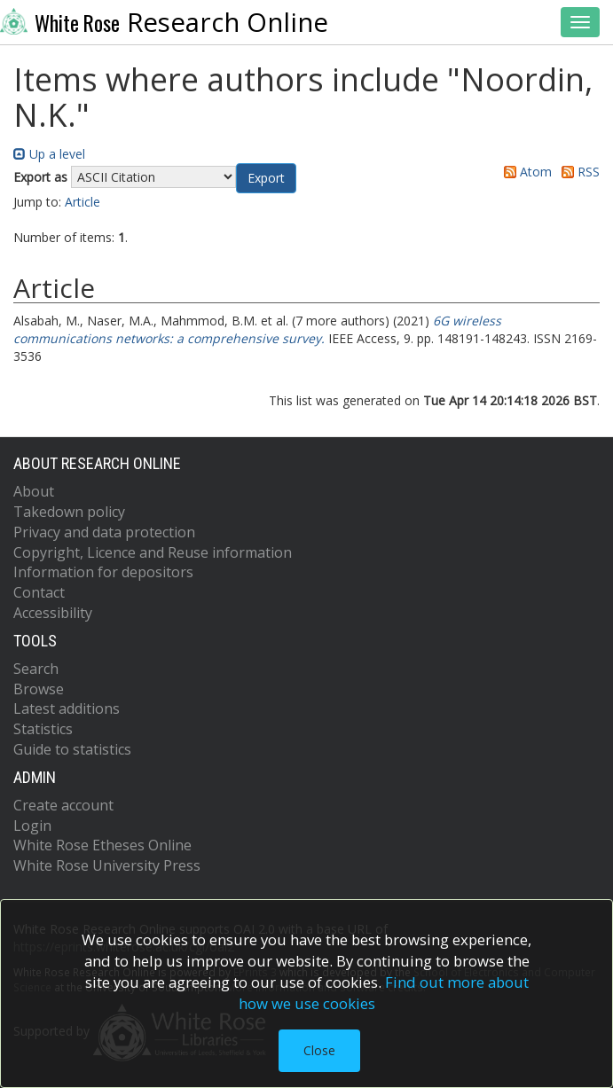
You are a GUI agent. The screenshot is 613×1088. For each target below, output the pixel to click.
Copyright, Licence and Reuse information (152, 552)
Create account (63, 805)
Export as (40, 176)
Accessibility (52, 612)
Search (36, 668)
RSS (577, 171)
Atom (525, 171)
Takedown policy (69, 511)
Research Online (164, 22)
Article (82, 201)
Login (32, 825)
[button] (266, 178)
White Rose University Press (106, 865)
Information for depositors (103, 572)
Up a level (49, 153)
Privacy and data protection (104, 532)
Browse (38, 689)
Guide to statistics (72, 749)
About (33, 491)
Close (319, 1050)
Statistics (43, 729)
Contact (39, 592)
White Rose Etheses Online (102, 845)
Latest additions (66, 708)
